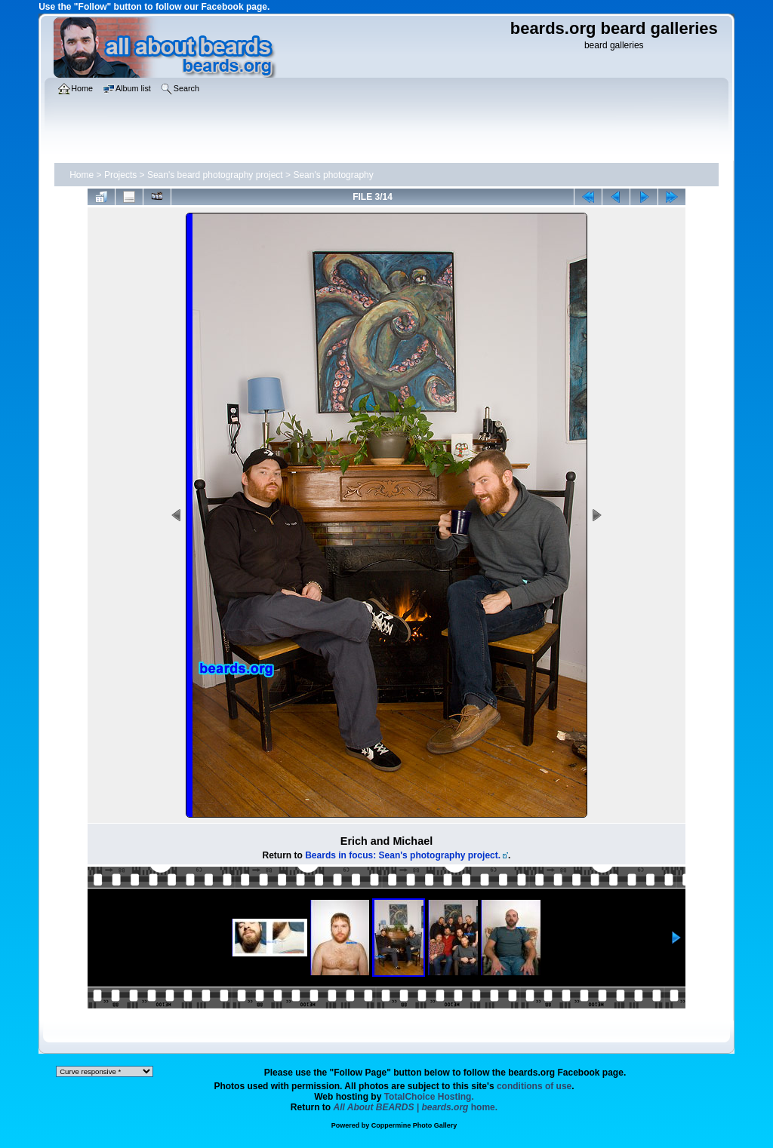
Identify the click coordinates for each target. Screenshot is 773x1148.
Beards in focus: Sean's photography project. (402, 855)
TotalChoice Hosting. (429, 1096)
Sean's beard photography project (215, 175)
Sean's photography (333, 175)
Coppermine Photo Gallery (414, 1125)
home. (416, 1107)
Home (81, 175)
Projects (120, 175)
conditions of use (534, 1086)
